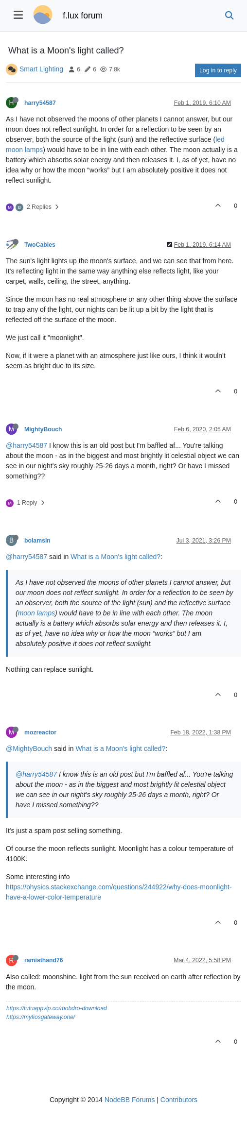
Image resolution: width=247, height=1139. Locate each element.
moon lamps (36, 613)
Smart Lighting (41, 69)
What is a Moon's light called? (115, 557)
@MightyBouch (29, 748)
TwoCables (39, 244)
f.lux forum (83, 15)
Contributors (178, 1100)
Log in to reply (218, 70)
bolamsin (37, 540)
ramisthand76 (43, 960)
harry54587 (40, 103)
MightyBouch (43, 429)
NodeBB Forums (130, 1100)
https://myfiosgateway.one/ (40, 1017)
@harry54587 (26, 445)
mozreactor (40, 732)
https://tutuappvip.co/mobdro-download (56, 1008)
